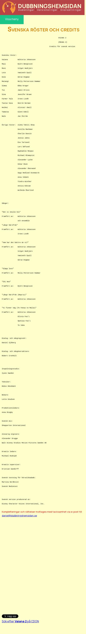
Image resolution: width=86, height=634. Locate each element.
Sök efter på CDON (20, 621)
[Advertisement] (42, 563)
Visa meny (12, 19)
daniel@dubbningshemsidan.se (19, 515)
